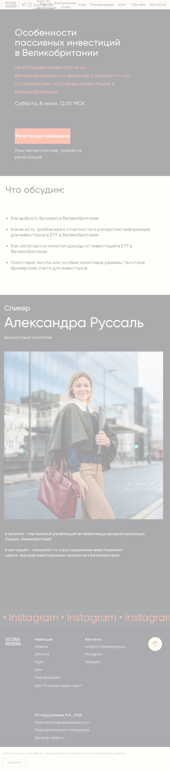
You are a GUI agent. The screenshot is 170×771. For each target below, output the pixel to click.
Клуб (82, 5)
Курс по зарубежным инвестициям (46, 8)
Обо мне (138, 5)
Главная (41, 646)
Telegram (93, 662)
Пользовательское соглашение (62, 730)
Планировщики (102, 5)
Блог (122, 5)
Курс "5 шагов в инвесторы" (58, 685)
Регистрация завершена (42, 136)
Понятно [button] (15, 762)
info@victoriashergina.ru (105, 646)
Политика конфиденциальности (62, 722)
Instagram (93, 654)
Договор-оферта (49, 737)
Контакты (158, 5)
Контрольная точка (65, 5)
